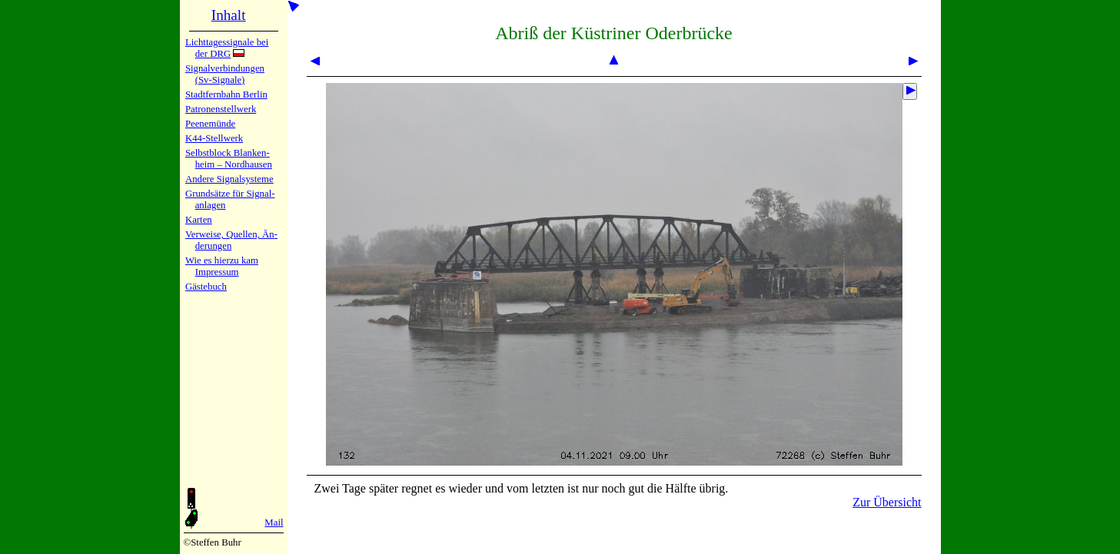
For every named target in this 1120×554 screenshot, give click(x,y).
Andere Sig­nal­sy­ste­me (229, 179)
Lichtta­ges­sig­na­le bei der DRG (226, 48)
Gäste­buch (206, 286)
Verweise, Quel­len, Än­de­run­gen (231, 240)
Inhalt (228, 15)
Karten (198, 219)
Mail (273, 522)
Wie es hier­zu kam (221, 260)
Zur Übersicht (886, 502)
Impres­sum (217, 272)
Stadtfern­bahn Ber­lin (226, 94)
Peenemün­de (210, 123)
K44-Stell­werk (214, 138)
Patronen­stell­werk (220, 109)
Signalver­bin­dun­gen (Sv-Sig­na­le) (224, 74)
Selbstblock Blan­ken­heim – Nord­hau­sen (228, 159)
